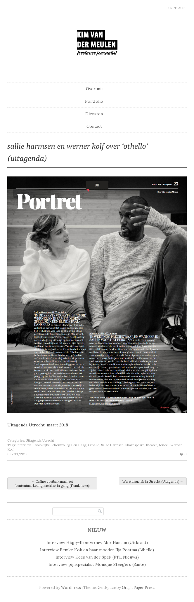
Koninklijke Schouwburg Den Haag (59, 445)
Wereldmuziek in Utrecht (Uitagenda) (152, 482)
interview (24, 445)
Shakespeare (134, 445)
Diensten (94, 113)
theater (151, 445)
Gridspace (107, 587)
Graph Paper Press (138, 587)
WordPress (71, 587)
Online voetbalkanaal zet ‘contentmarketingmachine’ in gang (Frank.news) (52, 484)
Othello (93, 445)
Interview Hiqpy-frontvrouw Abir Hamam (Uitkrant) (97, 542)
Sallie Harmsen (112, 445)
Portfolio (94, 101)
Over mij (94, 88)
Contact (176, 8)
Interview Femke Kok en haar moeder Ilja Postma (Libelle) (97, 549)
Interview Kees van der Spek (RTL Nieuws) (97, 557)
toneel (164, 445)
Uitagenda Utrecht (40, 440)
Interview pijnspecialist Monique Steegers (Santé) (97, 564)
